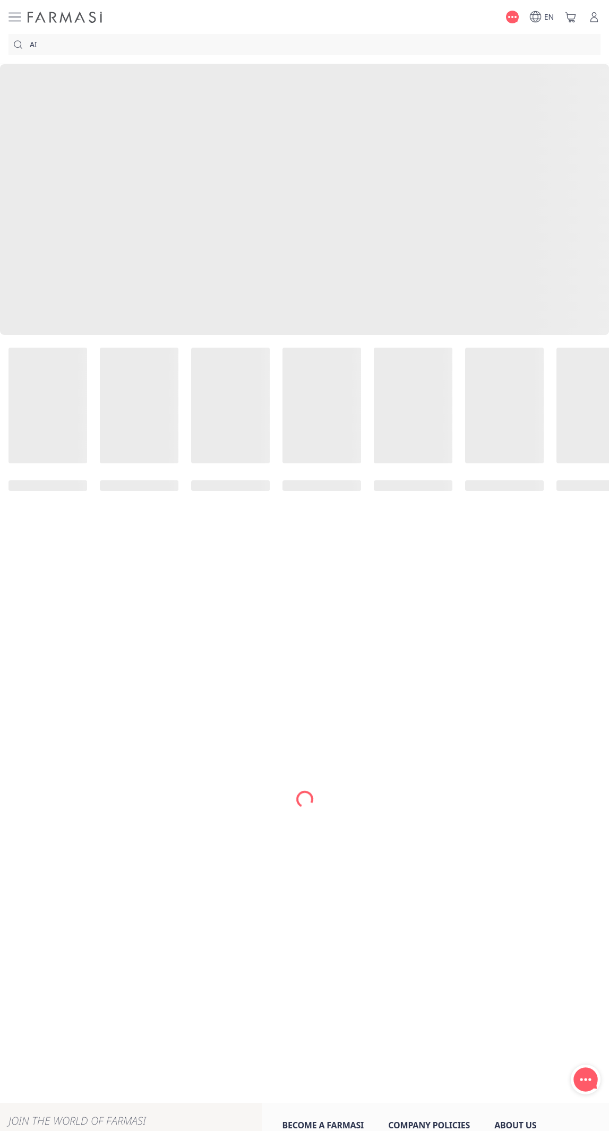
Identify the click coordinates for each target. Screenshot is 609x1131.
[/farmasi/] (65, 17)
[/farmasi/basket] (570, 17)
